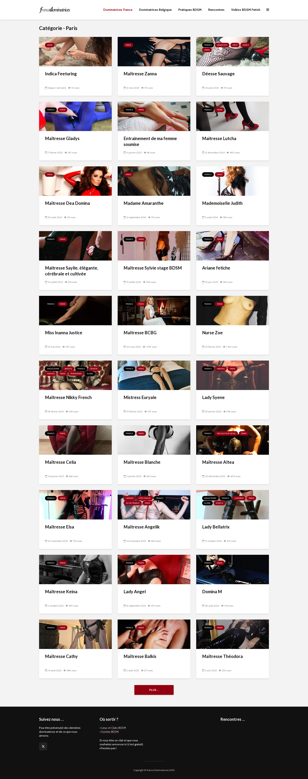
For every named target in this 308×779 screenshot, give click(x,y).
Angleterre (53, 368)
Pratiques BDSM (190, 10)
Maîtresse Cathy (61, 656)
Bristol (68, 368)
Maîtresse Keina (61, 591)
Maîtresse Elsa (59, 526)
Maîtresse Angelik (142, 526)
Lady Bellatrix (216, 526)
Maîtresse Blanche (142, 462)
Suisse (90, 373)
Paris (49, 45)
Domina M (212, 591)
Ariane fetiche (216, 268)
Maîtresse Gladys (62, 138)
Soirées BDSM (110, 731)
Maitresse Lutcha (219, 138)
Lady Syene (213, 397)
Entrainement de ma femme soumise (150, 141)
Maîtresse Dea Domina (67, 203)
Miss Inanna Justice (63, 332)
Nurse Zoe (212, 332)
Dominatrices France (117, 10)
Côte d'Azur (145, 498)
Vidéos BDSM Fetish (245, 10)
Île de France (132, 503)
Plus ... (154, 690)
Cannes (129, 498)
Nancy (246, 45)
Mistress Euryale (140, 397)
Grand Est (222, 45)
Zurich (219, 503)
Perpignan (76, 373)
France (208, 45)
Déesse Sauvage (218, 73)
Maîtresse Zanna (140, 73)
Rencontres (216, 10)
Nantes (51, 373)
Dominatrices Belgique (155, 10)
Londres (239, 498)
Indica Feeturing (61, 73)
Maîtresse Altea (218, 462)
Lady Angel (135, 591)
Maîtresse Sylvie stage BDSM (153, 268)
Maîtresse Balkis (140, 656)
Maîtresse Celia (60, 462)
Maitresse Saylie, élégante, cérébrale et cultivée (71, 270)
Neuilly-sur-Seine (226, 433)
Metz (235, 45)
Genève (94, 368)
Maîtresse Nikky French (68, 397)
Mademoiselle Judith (222, 203)
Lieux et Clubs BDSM (113, 728)
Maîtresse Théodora (222, 656)
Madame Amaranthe (144, 203)
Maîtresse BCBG (140, 332)
